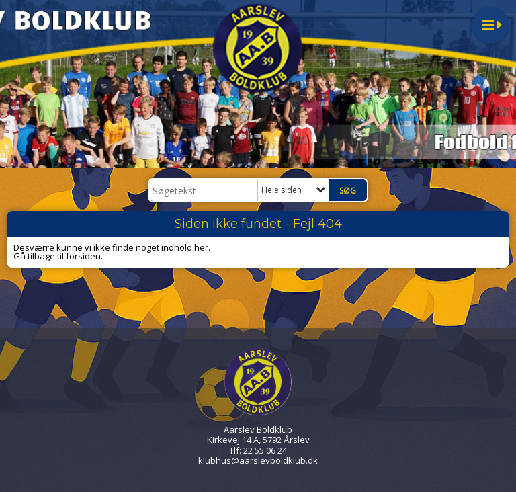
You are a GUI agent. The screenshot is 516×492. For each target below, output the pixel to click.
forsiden (83, 256)
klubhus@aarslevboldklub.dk (258, 460)
